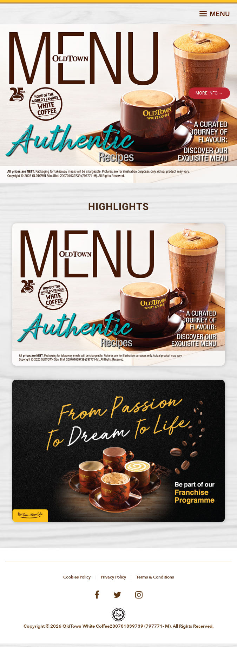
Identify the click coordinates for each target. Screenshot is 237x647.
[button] (214, 14)
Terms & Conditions (155, 577)
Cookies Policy (77, 577)
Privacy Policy (113, 577)
